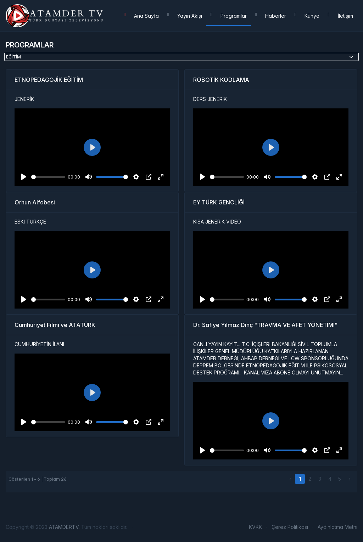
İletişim (340, 15)
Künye (307, 15)
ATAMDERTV (64, 527)
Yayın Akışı (184, 15)
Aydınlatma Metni (337, 527)
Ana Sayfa (141, 15)
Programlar (229, 15)
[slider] (48, 177)
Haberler (270, 15)
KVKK (255, 527)
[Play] (23, 176)
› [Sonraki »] (350, 479)
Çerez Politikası (290, 527)
